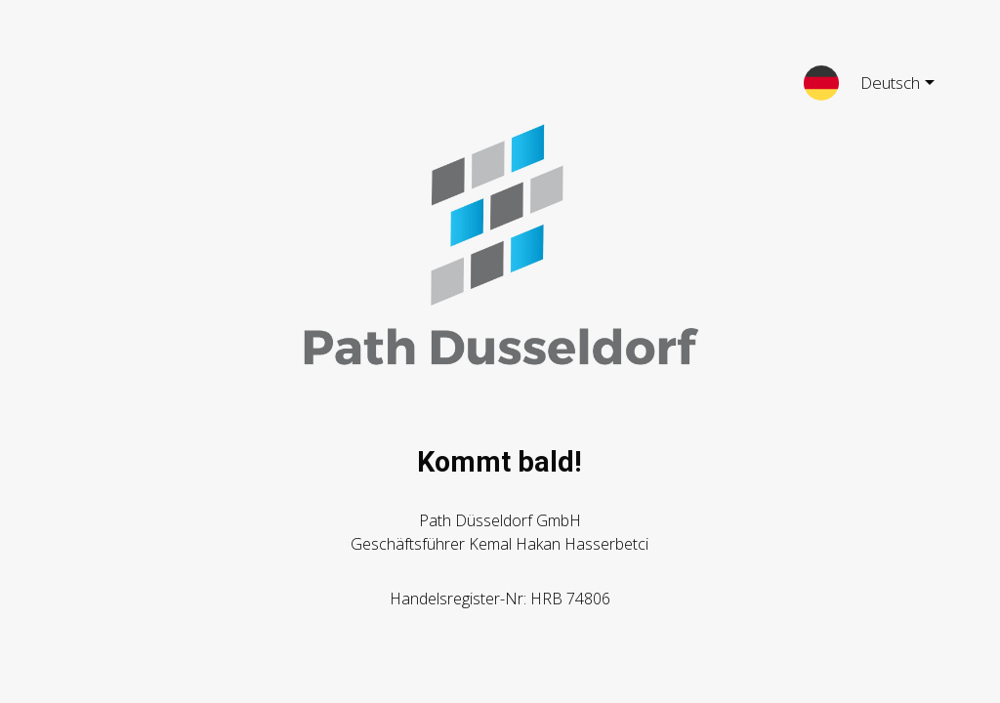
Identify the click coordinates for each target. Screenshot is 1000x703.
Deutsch (882, 86)
